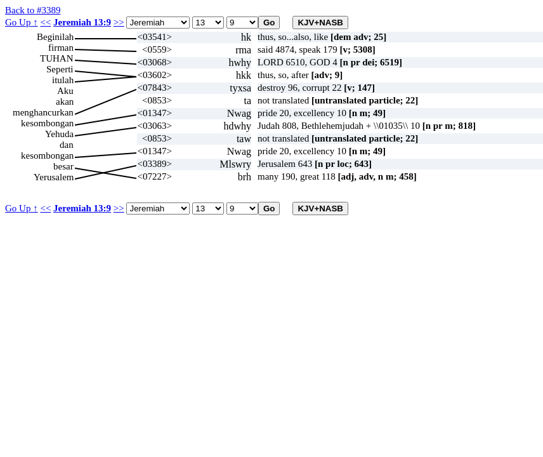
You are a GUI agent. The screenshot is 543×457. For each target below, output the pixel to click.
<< (45, 22)
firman (61, 48)
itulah (63, 80)
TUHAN (57, 58)
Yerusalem (54, 177)
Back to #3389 (33, 10)
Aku (65, 91)
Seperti (60, 69)
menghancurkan (43, 112)
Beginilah (55, 37)
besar (63, 166)
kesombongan (47, 123)
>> (119, 22)
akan (65, 101)
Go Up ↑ (21, 22)
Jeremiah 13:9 (82, 22)
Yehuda (59, 134)
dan (67, 145)
